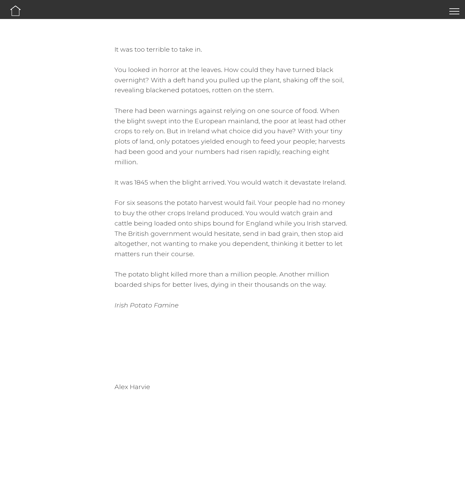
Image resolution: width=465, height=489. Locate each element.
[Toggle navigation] (454, 11)
